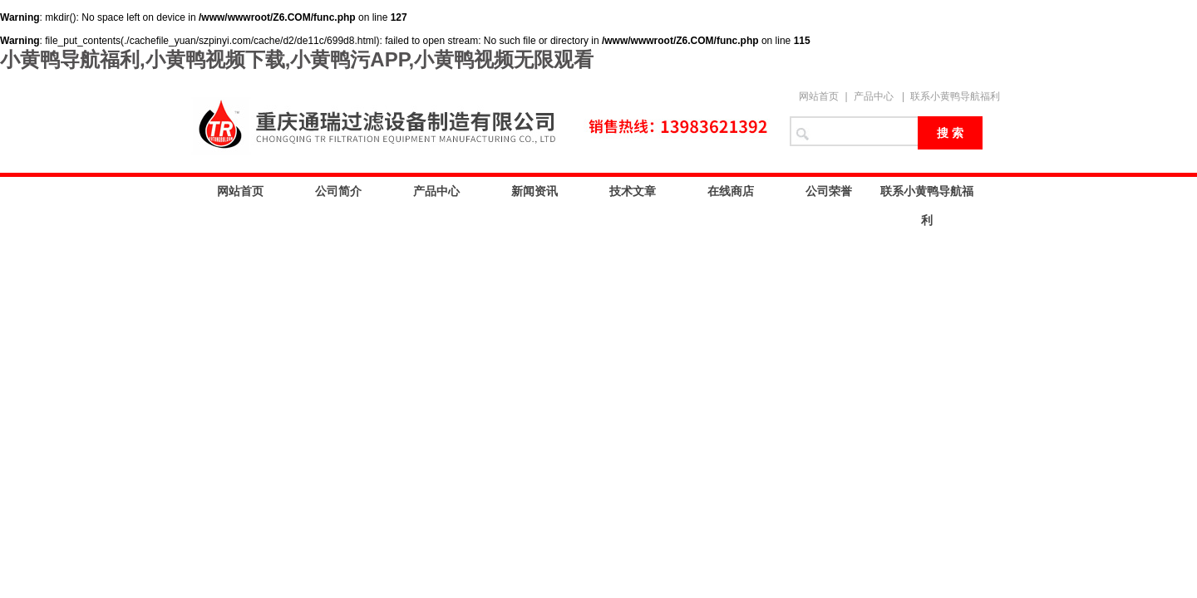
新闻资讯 (534, 191)
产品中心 (874, 96)
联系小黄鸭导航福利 (955, 96)
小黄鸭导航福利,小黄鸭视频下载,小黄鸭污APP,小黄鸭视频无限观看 (297, 59)
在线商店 (730, 191)
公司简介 (338, 191)
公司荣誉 (828, 191)
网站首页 (819, 96)
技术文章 (632, 191)
